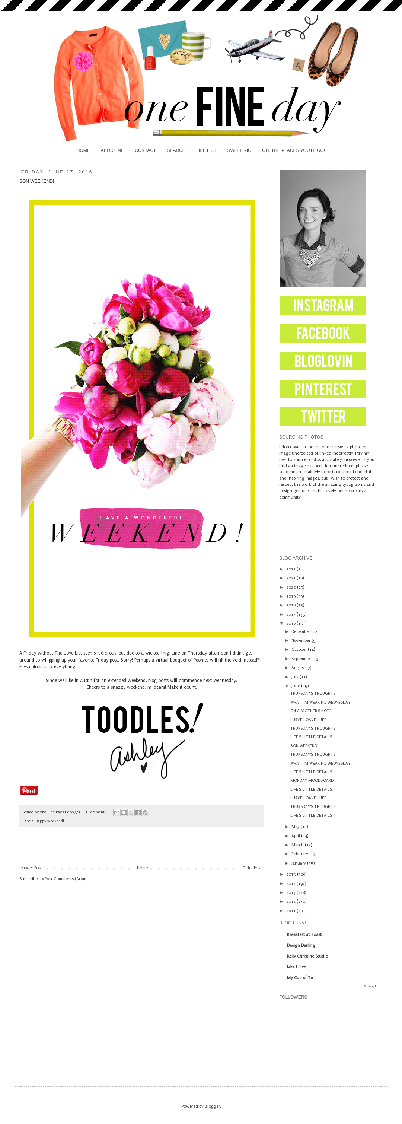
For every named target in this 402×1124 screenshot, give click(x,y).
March (298, 845)
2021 (291, 578)
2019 (291, 596)
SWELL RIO (239, 150)
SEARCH (176, 150)
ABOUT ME (112, 150)
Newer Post (31, 868)
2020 (291, 587)
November (301, 640)
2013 (291, 892)
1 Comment (95, 812)
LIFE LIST (206, 150)
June (296, 686)
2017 (291, 614)
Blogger (212, 1106)
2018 (291, 605)
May (296, 826)
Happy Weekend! (49, 821)
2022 (291, 569)
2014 (291, 883)
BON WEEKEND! (304, 746)
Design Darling (301, 945)
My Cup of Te (300, 977)
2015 (291, 874)
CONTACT (145, 150)
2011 (291, 910)
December (301, 631)
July (295, 677)
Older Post (252, 868)
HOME (83, 150)
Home (142, 868)
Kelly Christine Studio (307, 956)
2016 (291, 623)
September (301, 658)
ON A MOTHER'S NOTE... (312, 711)
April (296, 836)
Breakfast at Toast (304, 934)
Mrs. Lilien (296, 967)
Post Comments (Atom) (66, 878)
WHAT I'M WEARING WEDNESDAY (320, 702)
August (298, 667)
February (300, 853)
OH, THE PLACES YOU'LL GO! (293, 150)
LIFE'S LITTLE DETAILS (311, 737)
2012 (291, 901)
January (299, 863)
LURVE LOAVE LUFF (308, 719)
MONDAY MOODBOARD (312, 780)
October (299, 649)
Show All (370, 986)
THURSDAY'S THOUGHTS (312, 693)
